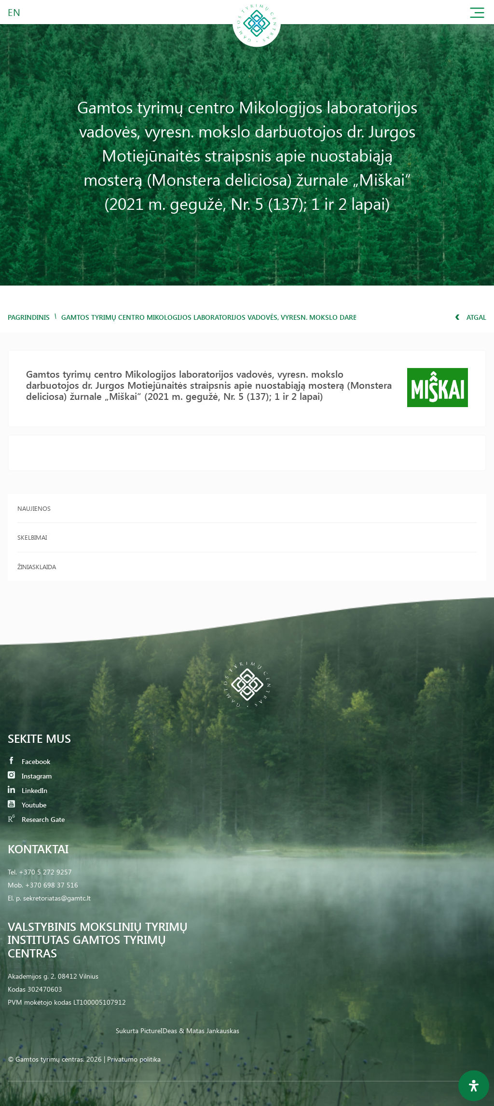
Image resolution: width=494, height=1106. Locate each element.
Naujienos (34, 508)
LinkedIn (27, 790)
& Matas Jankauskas (209, 1030)
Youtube (27, 804)
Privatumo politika (134, 1059)
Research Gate (36, 819)
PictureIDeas (158, 1030)
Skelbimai (32, 537)
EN (14, 11)
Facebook (29, 761)
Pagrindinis (29, 317)
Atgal (470, 317)
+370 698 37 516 (51, 884)
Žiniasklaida (36, 566)
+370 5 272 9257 (45, 871)
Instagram (30, 775)
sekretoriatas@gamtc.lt (57, 897)
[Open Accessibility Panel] (473, 1085)
